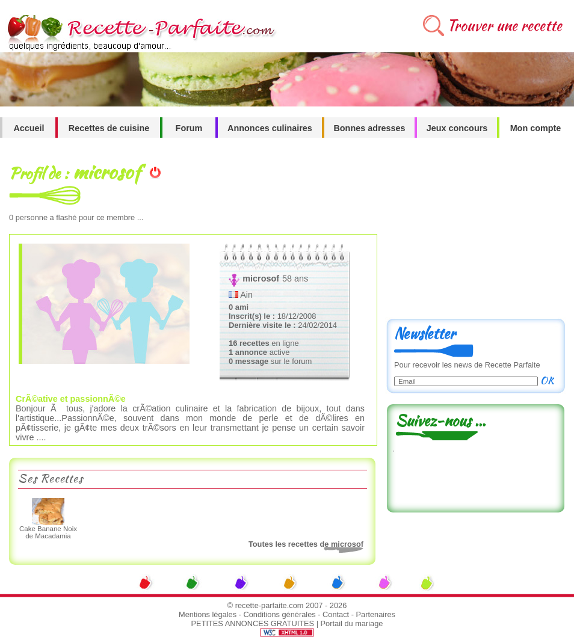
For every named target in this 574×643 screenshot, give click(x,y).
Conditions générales (279, 614)
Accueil (28, 128)
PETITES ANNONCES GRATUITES (253, 623)
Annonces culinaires (269, 128)
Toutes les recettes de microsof (305, 544)
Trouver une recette (504, 25)
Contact (335, 614)
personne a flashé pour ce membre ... (76, 217)
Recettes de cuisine (109, 128)
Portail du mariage (352, 623)
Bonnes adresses (369, 128)
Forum (189, 128)
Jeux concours (457, 128)
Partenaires (375, 614)
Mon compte (535, 128)
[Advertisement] (475, 233)
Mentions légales (207, 614)
